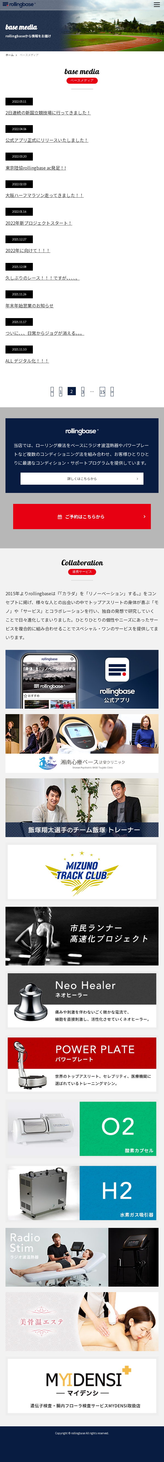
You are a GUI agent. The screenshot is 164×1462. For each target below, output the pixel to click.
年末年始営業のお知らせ (29, 305)
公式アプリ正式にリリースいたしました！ (46, 140)
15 (102, 391)
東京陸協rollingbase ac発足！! (35, 167)
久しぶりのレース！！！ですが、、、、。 (42, 277)
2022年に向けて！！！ (27, 250)
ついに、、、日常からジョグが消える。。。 (44, 333)
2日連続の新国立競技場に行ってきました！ (48, 112)
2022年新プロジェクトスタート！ (38, 223)
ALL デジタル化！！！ (27, 360)
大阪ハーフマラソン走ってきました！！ (44, 195)
